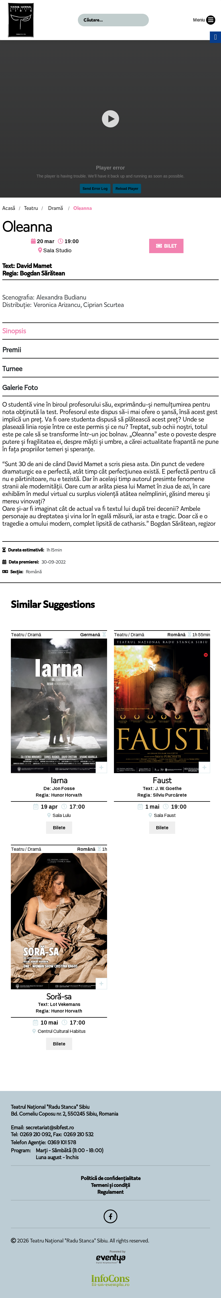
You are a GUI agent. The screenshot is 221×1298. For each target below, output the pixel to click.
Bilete (59, 827)
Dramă (55, 208)
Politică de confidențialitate (111, 1178)
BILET (166, 246)
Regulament (110, 1192)
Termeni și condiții (110, 1185)
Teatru (31, 208)
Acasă (8, 208)
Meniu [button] (204, 20)
